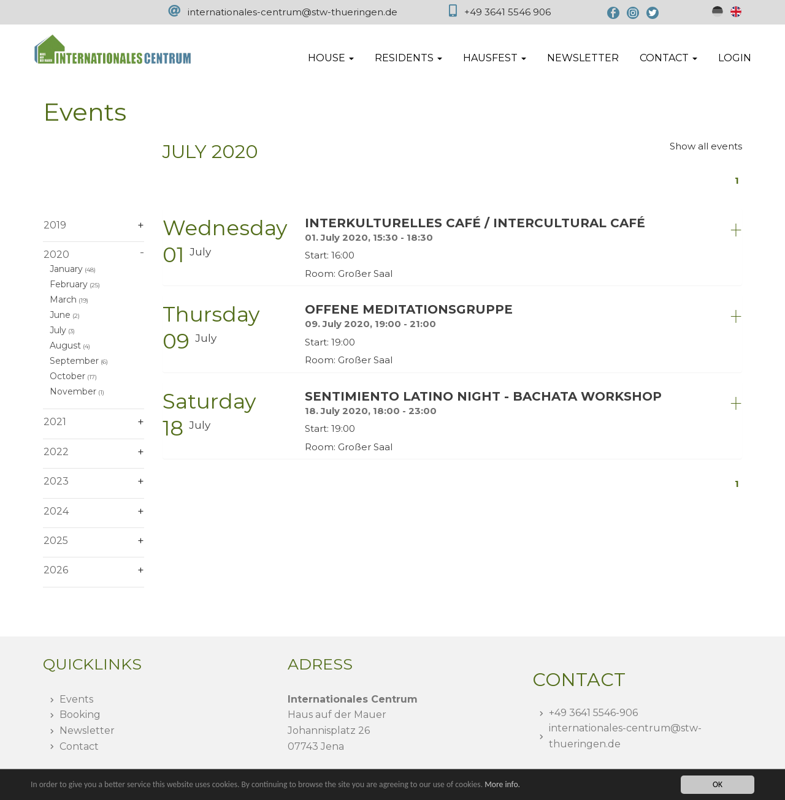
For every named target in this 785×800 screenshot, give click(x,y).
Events (76, 699)
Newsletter (583, 58)
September (74, 360)
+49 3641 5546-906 (593, 713)
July (58, 330)
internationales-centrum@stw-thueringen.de (292, 12)
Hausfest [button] (494, 58)
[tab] (452, 247)
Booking (80, 714)
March (63, 299)
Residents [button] (408, 58)
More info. (502, 784)
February (69, 284)
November (73, 391)
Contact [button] (668, 58)
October (67, 376)
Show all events (706, 146)
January (66, 268)
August (65, 345)
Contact (79, 746)
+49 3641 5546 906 (507, 12)
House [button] (331, 58)
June (60, 314)
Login (734, 58)
